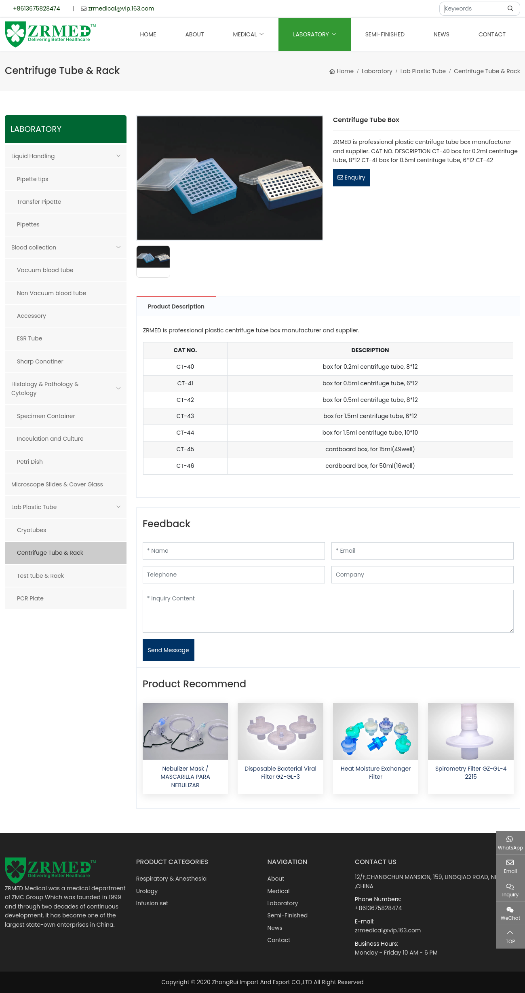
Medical (245, 34)
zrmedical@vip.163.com (121, 8)
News (441, 34)
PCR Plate (30, 598)
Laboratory (311, 34)
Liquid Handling (33, 156)
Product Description (176, 306)
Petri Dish (30, 462)
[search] (511, 9)
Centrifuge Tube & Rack (50, 553)
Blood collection (33, 247)
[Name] (234, 551)
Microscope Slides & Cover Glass (57, 484)
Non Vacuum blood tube (51, 293)
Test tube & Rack (40, 576)
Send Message (168, 650)
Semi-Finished (385, 34)
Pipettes (28, 224)
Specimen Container (46, 416)
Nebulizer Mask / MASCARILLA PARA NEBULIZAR (185, 777)
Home (148, 34)
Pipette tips (32, 179)
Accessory (31, 316)
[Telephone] (234, 574)
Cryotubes (31, 530)
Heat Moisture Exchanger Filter (376, 773)
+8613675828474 (36, 8)
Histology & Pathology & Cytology (45, 388)
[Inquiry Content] (328, 611)
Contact (492, 34)
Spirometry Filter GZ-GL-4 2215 (471, 773)
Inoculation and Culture (50, 439)
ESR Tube (29, 338)
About (194, 34)
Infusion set (152, 903)
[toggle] (118, 156)
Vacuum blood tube (45, 270)
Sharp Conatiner (40, 361)
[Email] (422, 551)
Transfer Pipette (39, 202)
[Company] (422, 574)
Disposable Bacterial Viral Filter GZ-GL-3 (280, 773)
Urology (147, 891)
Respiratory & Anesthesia (171, 879)
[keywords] (471, 9)
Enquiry (351, 177)
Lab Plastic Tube (34, 507)
